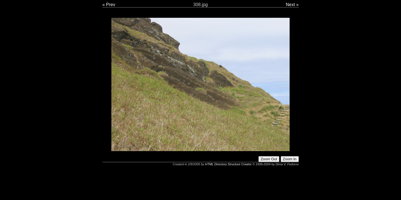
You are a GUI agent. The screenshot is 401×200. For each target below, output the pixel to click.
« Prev (108, 4)
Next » (292, 4)
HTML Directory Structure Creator (228, 164)
